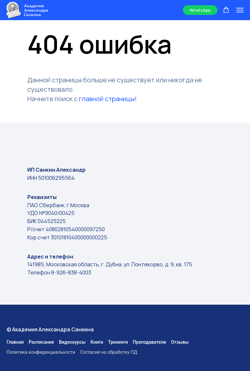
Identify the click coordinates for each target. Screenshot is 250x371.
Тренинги (118, 342)
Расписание (41, 342)
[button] (226, 10)
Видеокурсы (72, 342)
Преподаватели (149, 342)
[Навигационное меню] (239, 10)
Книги (96, 342)
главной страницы (107, 98)
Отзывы (179, 342)
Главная (15, 342)
